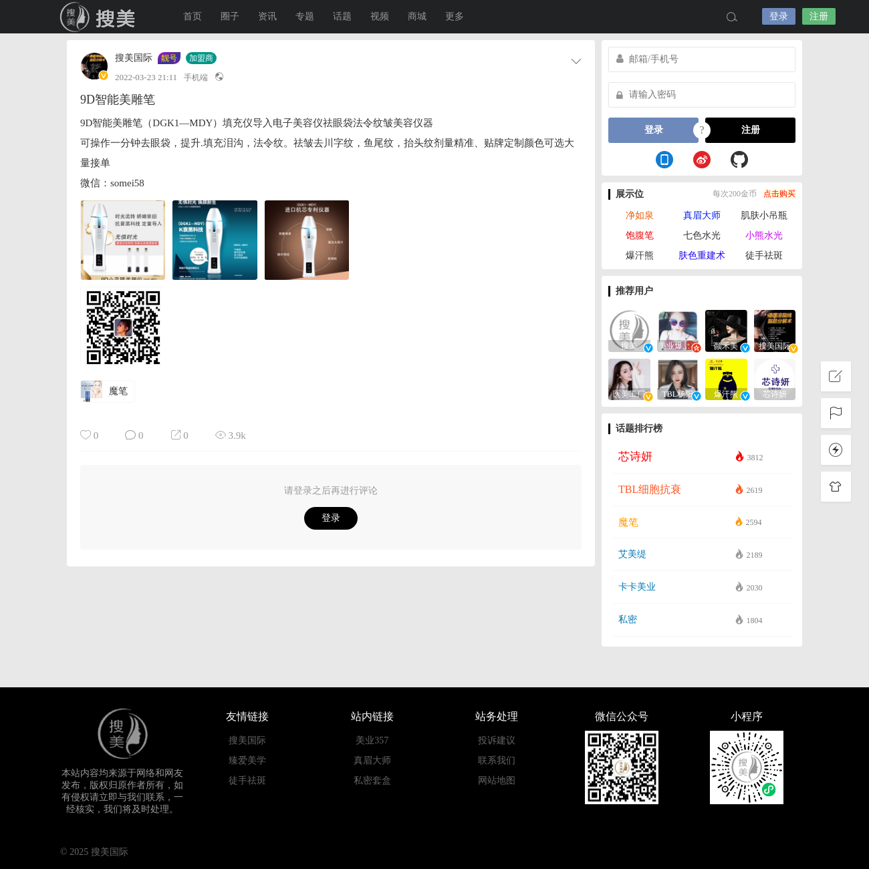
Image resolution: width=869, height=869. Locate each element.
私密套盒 (372, 780)
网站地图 (496, 780)
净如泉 (640, 215)
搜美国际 (100, 16)
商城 (417, 16)
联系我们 (496, 760)
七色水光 (702, 235)
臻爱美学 (247, 760)
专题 (304, 16)
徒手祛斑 (764, 255)
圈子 (230, 16)
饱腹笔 (640, 235)
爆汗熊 (640, 255)
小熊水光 (764, 235)
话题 (342, 16)
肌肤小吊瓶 (764, 215)
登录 (778, 16)
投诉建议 (496, 740)
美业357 (372, 740)
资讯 (267, 16)
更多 (454, 16)
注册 (819, 16)
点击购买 (779, 193)
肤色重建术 (701, 255)
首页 (192, 16)
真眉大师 (702, 215)
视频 (379, 16)
